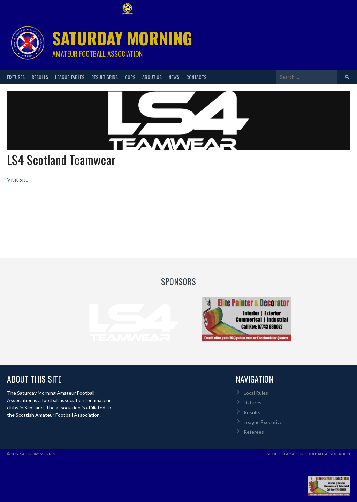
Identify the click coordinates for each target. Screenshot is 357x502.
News (174, 76)
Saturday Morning (122, 37)
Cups (130, 76)
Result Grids (104, 76)
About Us (152, 76)
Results (40, 76)
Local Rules (256, 393)
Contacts (196, 76)
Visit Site (17, 179)
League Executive (263, 422)
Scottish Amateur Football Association (308, 453)
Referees (254, 432)
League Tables (69, 76)
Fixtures (16, 76)
